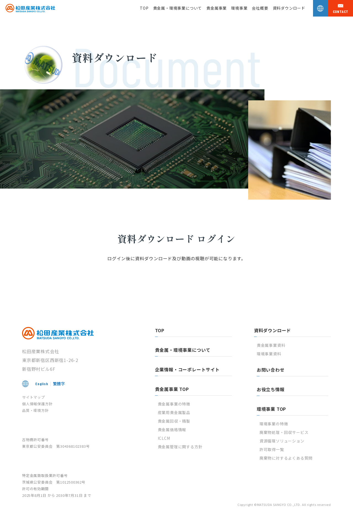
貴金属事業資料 (271, 345)
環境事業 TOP (271, 409)
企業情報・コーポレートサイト (187, 369)
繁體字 (59, 383)
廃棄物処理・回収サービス (284, 432)
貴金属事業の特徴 (174, 404)
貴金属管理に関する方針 (180, 446)
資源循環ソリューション (282, 441)
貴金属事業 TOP (172, 389)
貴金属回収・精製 (174, 421)
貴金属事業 (216, 8)
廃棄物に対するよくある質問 (286, 458)
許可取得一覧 (272, 449)
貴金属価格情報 (172, 429)
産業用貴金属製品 (174, 412)
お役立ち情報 (271, 389)
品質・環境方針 (35, 410)
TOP (144, 8)
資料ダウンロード (289, 8)
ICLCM (164, 438)
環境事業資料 (269, 353)
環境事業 (239, 8)
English (41, 383)
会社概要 (260, 8)
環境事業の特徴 (274, 424)
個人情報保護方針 (37, 403)
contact (341, 11)
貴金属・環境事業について (177, 8)
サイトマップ (33, 397)
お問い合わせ (271, 369)
